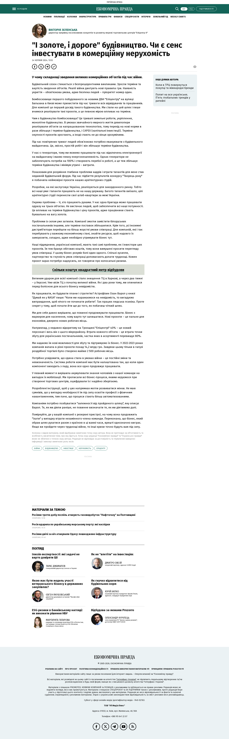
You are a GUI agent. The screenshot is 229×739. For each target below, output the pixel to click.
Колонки (72, 16)
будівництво (51, 448)
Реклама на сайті (54, 669)
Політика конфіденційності (93, 669)
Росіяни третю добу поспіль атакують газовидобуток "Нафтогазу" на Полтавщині (83, 515)
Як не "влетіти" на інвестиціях (112, 554)
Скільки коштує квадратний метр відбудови (88, 270)
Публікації (59, 16)
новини (47, 16)
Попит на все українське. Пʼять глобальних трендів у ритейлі (173, 97)
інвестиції (68, 448)
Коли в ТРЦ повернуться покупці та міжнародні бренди (175, 86)
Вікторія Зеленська (63, 30)
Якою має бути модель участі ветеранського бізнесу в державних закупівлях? (57, 584)
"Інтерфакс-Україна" (126, 679)
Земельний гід (160, 16)
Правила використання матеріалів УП (129, 669)
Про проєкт (71, 669)
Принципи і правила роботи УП (167, 669)
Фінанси (118, 16)
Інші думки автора (167, 79)
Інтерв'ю (146, 16)
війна (37, 448)
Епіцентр (100, 448)
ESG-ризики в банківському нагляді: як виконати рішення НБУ (57, 611)
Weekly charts (178, 16)
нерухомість (85, 448)
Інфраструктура (87, 16)
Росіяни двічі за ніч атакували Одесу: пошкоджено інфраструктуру (74, 534)
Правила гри (104, 16)
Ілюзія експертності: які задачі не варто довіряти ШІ (56, 555)
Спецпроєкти (132, 16)
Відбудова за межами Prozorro (112, 610)
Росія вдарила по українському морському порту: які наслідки (71, 524)
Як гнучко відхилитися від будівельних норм (109, 582)
